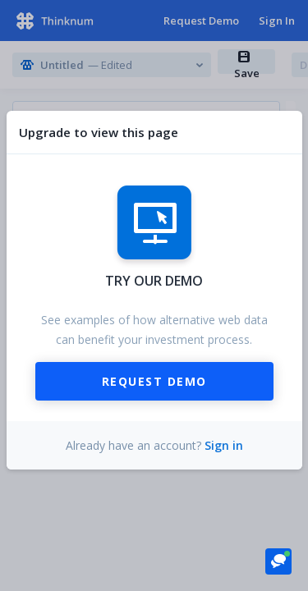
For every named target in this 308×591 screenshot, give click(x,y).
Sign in (224, 445)
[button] (278, 560)
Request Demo (154, 381)
